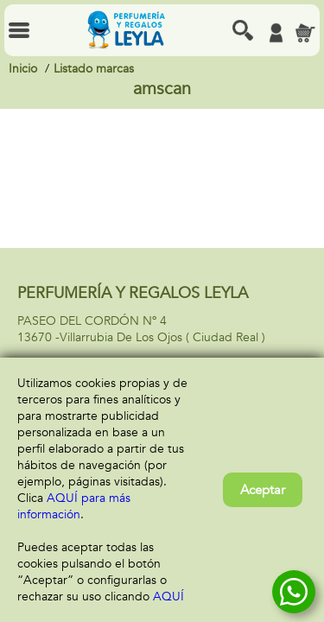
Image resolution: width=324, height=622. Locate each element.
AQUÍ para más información (73, 506)
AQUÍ (168, 596)
